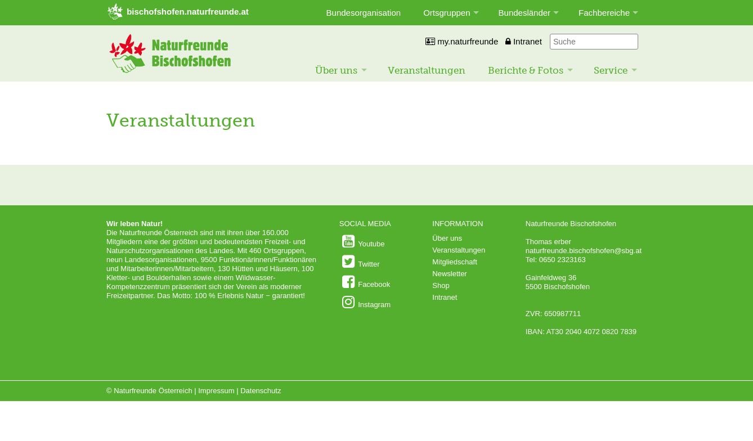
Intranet (523, 41)
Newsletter (449, 273)
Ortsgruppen (446, 12)
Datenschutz (260, 390)
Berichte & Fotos (525, 70)
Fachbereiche (604, 12)
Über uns (336, 70)
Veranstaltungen (426, 70)
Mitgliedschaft (454, 262)
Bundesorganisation (363, 12)
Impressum (216, 390)
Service (611, 70)
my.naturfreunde (461, 41)
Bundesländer (525, 12)
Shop (440, 285)
